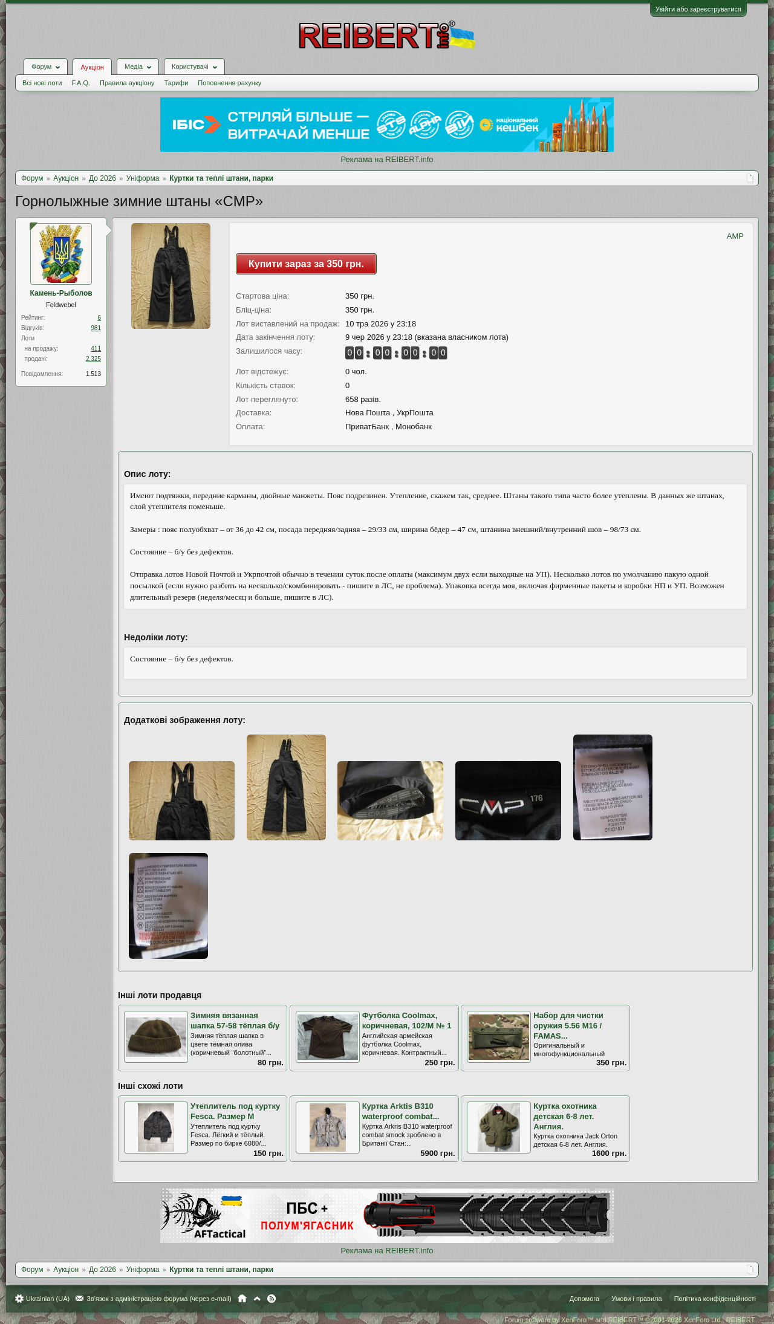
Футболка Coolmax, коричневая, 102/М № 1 (407, 1020)
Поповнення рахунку (229, 82)
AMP (735, 236)
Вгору (257, 1298)
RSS (271, 1298)
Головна (242, 1298)
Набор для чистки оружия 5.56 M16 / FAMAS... (568, 1025)
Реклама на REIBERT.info (386, 159)
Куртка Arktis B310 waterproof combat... (401, 1111)
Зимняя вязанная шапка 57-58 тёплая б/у (234, 1020)
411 (96, 348)
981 (96, 328)
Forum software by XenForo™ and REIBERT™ (630, 1319)
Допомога (584, 1298)
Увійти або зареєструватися (698, 9)
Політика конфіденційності (715, 1298)
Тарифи (176, 82)
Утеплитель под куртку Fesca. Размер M (235, 1111)
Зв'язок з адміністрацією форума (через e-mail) (159, 1298)
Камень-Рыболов (61, 293)
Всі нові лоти (42, 82)
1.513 (93, 374)
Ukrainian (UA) (48, 1298)
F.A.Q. (80, 82)
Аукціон (91, 67)
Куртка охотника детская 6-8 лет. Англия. (565, 1116)
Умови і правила (636, 1298)
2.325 (93, 358)
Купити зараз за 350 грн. (306, 264)
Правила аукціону (127, 82)
